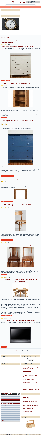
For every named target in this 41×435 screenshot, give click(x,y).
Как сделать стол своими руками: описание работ (31, 412)
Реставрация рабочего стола (6, 315)
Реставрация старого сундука (27, 409)
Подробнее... (4, 117)
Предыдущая (17, 350)
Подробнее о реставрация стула (7, 239)
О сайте (8, 7)
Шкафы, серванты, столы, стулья (7, 403)
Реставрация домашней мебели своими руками (15, 83)
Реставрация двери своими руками (28, 408)
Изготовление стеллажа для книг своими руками (30, 414)
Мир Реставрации (20, 2)
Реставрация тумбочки (8, 42)
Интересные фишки (5, 407)
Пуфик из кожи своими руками (28, 411)
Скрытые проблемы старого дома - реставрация (30, 382)
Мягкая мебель (4, 401)
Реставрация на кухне (5, 414)
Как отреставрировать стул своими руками (30, 401)
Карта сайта (15, 7)
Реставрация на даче (5, 418)
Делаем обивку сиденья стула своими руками (14, 179)
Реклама (3, 420)
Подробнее (3, 274)
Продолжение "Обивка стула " (7, 201)
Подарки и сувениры (5, 405)
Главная (3, 7)
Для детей (3, 412)
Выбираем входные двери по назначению (29, 365)
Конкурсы (3, 416)
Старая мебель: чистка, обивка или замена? (30, 379)
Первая (13, 350)
